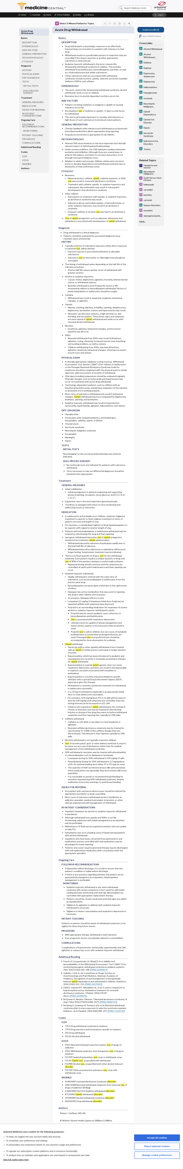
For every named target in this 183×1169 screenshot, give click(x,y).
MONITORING (30, 123)
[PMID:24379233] (93, 982)
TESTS (25, 74)
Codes (24, 145)
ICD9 (24, 149)
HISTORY (27, 63)
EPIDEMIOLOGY (30, 39)
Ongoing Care (28, 113)
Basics (24, 31)
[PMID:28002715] (108, 1000)
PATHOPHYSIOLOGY (33, 50)
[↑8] (151, 30)
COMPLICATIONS (31, 135)
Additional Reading (31, 140)
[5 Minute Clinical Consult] (150, 49)
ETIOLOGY (27, 54)
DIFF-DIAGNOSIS (30, 70)
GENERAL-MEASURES (33, 95)
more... (142, 221)
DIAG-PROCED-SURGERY (31, 84)
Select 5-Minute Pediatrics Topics (74, 23)
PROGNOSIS (28, 132)
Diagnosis (26, 58)
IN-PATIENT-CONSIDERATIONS (31, 107)
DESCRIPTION (29, 35)
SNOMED (26, 157)
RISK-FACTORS (30, 43)
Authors (25, 161)
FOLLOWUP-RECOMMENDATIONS (33, 118)
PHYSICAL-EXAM (30, 67)
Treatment (26, 90)
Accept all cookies (157, 1137)
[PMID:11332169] (116, 1009)
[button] (89, 15)
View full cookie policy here (16, 1159)
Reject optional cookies (157, 1146)
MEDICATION (29, 99)
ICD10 (25, 153)
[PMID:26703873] (78, 994)
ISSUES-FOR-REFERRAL (33, 102)
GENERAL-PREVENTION (34, 47)
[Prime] (62, 15)
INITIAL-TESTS (30, 79)
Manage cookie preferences (157, 1155)
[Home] (22, 15)
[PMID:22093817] (98, 968)
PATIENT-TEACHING (32, 128)
